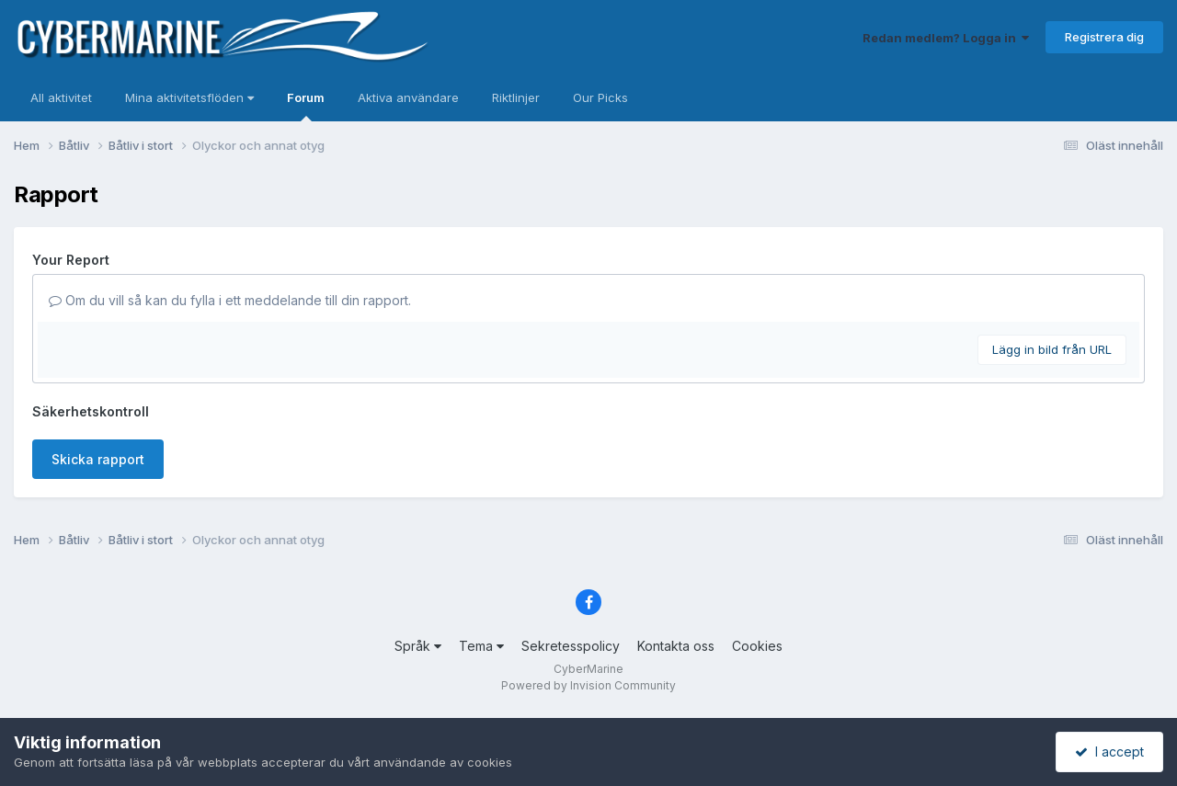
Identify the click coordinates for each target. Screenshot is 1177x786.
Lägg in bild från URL (1052, 349)
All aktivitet (61, 97)
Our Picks (600, 97)
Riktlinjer (516, 97)
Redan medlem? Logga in (946, 37)
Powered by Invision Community (588, 685)
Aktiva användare (408, 97)
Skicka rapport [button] (97, 459)
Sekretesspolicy (570, 646)
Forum (306, 105)
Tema (481, 646)
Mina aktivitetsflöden (189, 97)
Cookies (757, 646)
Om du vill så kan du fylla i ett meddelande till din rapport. (230, 300)
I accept (1109, 751)
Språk (417, 646)
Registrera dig (1104, 36)
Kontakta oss (675, 646)
